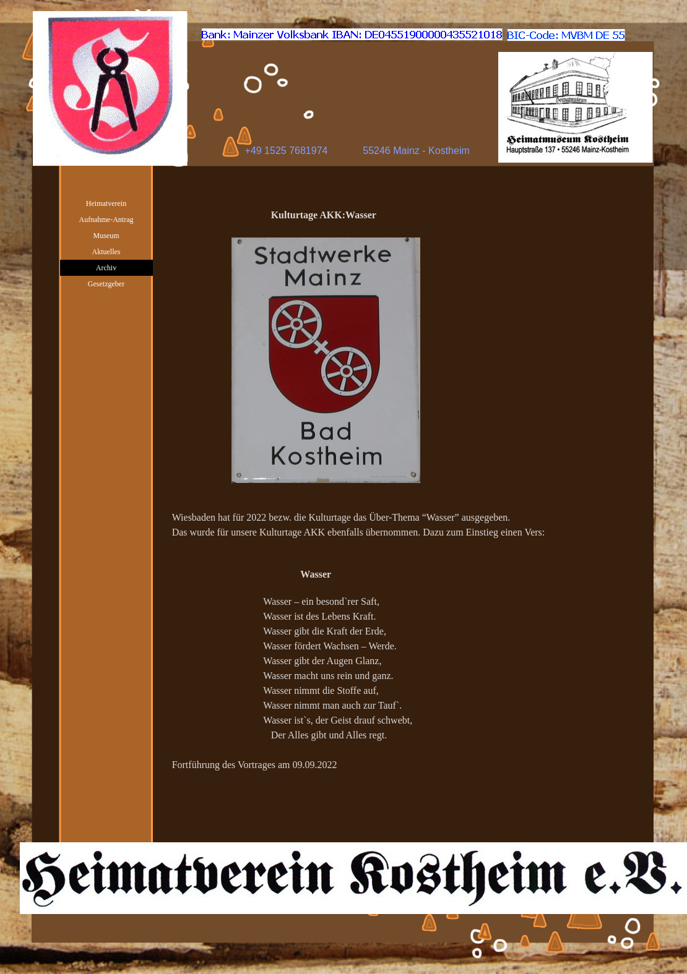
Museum (106, 235)
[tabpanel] (404, 512)
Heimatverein (106, 203)
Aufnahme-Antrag (106, 219)
